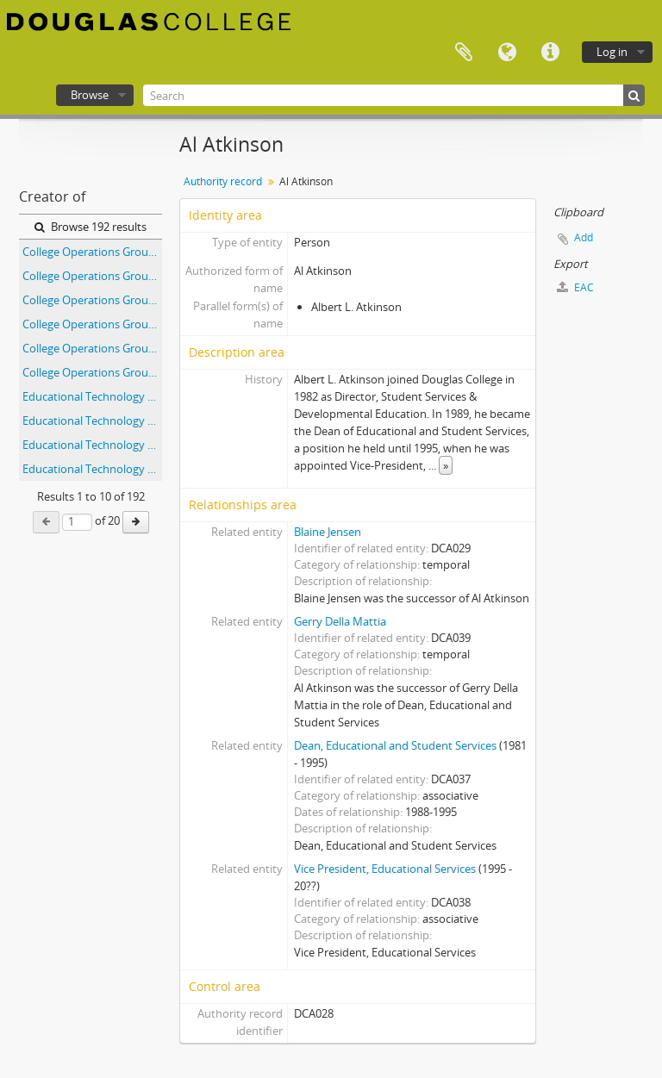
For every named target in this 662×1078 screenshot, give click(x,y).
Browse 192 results (90, 226)
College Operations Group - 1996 (92, 372)
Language (506, 52)
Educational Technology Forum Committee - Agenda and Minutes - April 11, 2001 (92, 420)
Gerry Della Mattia (340, 621)
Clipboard (463, 52)
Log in (612, 51)
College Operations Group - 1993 (92, 300)
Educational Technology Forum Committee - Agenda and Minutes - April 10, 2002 (92, 396)
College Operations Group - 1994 (92, 324)
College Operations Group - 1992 (92, 276)
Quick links (549, 52)
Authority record (223, 181)
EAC (575, 287)
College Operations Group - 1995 (92, 348)
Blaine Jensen (327, 531)
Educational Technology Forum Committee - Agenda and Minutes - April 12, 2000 (92, 444)
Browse (90, 95)
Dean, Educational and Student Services (395, 745)
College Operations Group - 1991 (92, 251)
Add (583, 237)
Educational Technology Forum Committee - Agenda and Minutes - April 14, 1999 (92, 469)
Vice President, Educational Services (385, 868)
